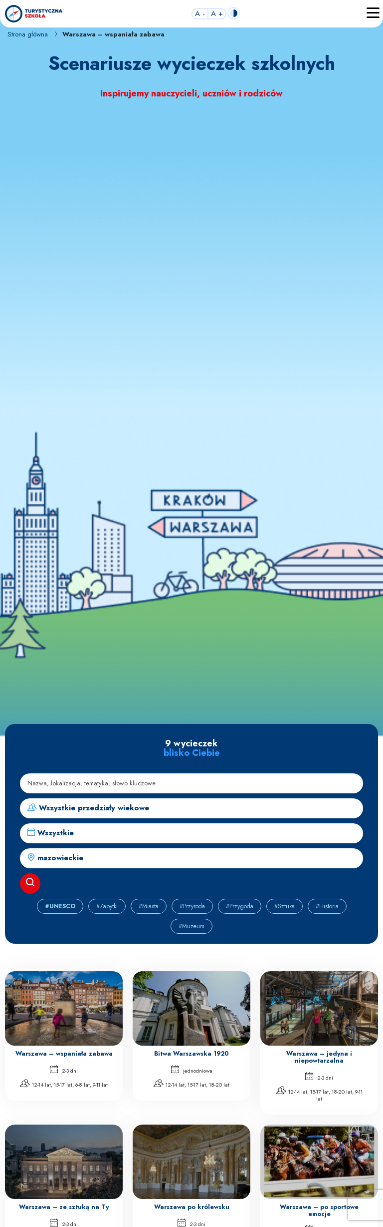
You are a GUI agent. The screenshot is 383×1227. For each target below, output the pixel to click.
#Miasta (149, 906)
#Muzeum (191, 926)
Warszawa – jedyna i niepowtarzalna (319, 1057)
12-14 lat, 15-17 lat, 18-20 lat (191, 1084)
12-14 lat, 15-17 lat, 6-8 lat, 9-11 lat (64, 1084)
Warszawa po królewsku (191, 1207)
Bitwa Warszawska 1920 (191, 1053)
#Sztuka (284, 906)
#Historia (327, 906)
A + (217, 14)
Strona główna (27, 34)
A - (200, 14)
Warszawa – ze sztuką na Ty (64, 1207)
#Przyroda (192, 906)
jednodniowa (191, 1070)
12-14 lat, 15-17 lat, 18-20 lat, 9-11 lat (319, 1094)
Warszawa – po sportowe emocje (319, 1211)
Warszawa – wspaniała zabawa (64, 1053)
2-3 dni (64, 1070)
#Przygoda (239, 906)
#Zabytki (107, 906)
